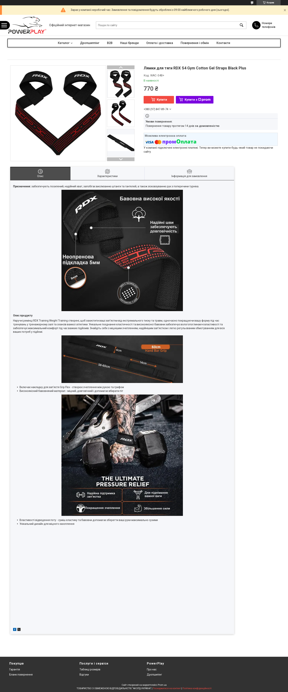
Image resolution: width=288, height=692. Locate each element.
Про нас (152, 669)
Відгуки (84, 674)
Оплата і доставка (159, 43)
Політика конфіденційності (197, 688)
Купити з (198, 99)
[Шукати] (241, 25)
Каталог (64, 43)
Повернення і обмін (195, 43)
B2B (110, 43)
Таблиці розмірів (89, 669)
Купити (162, 99)
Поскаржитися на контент (167, 688)
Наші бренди (129, 43)
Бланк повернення (21, 674)
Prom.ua (162, 685)
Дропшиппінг (89, 43)
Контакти (223, 43)
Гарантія (14, 669)
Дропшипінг (154, 674)
